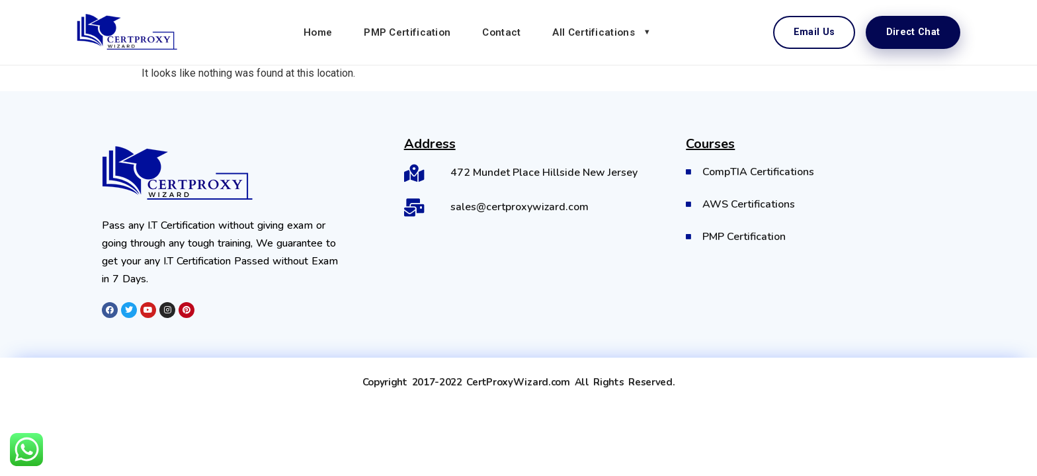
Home (318, 32)
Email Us (814, 32)
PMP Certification (407, 32)
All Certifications (593, 32)
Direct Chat (913, 32)
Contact (501, 32)
